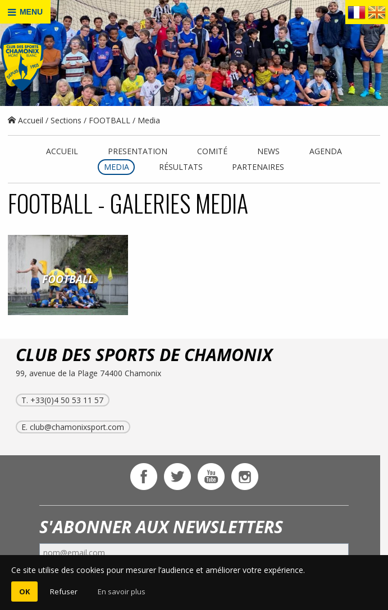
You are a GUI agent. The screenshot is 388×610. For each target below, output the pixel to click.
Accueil (25, 120)
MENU (25, 12)
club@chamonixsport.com (77, 427)
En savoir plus (121, 591)
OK (24, 591)
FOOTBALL (109, 120)
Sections (66, 120)
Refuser (63, 591)
